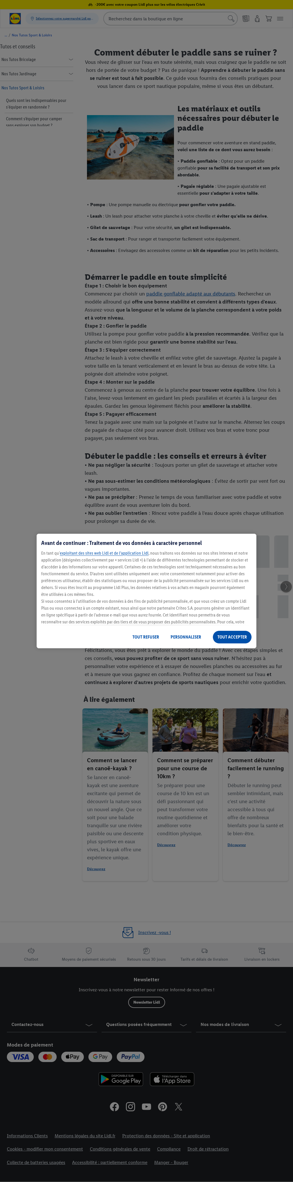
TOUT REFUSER (145, 637)
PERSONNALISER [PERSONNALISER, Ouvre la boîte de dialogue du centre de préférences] (186, 637)
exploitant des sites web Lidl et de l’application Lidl (104, 553)
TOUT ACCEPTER (232, 637)
